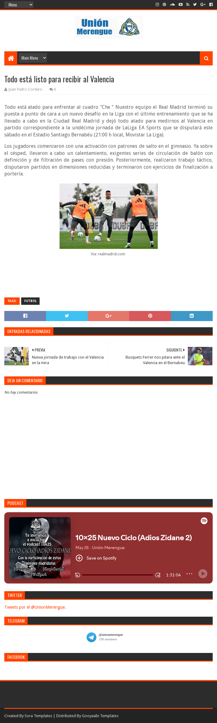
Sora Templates (38, 715)
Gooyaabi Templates (100, 715)
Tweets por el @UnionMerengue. (35, 607)
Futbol (30, 301)
